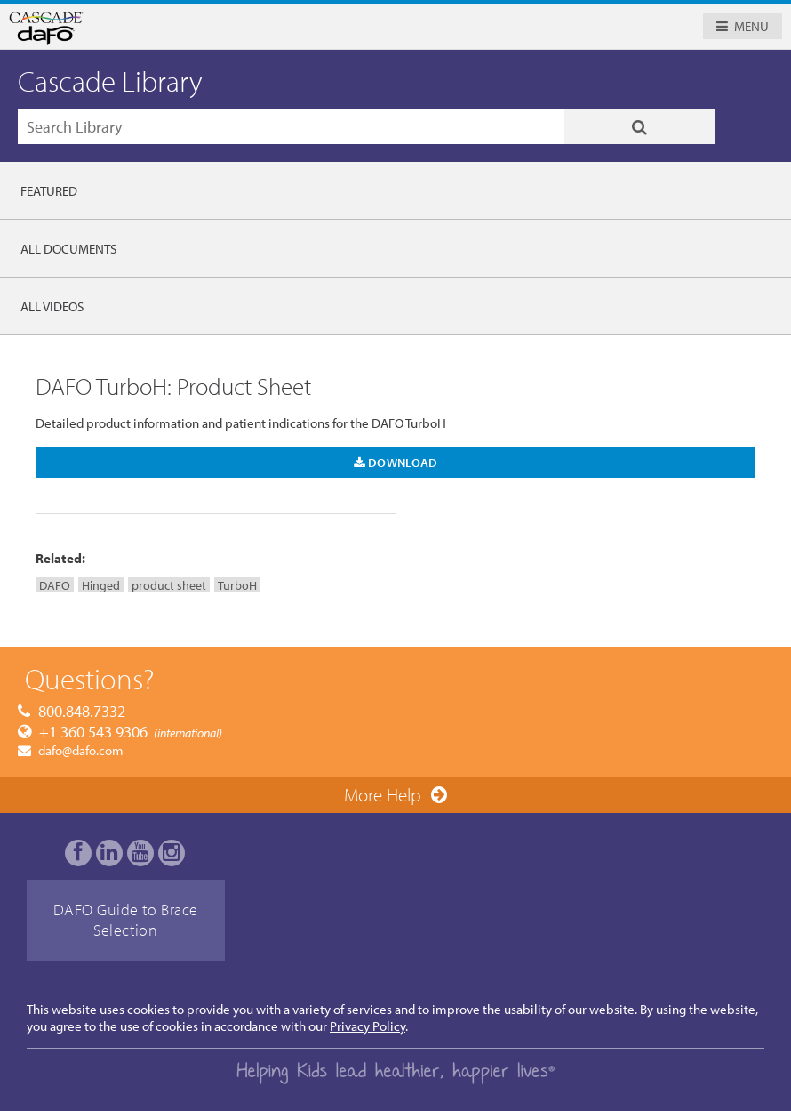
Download (396, 462)
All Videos (52, 306)
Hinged (101, 584)
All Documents (68, 248)
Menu (751, 26)
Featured (48, 190)
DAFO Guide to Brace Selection (125, 919)
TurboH (237, 584)
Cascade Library (110, 81)
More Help (382, 794)
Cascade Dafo (218, 28)
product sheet (169, 584)
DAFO (54, 584)
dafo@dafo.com (81, 750)
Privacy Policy (367, 1026)
